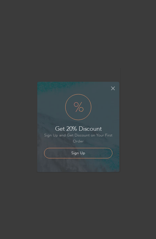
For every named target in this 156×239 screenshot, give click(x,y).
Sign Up (78, 153)
